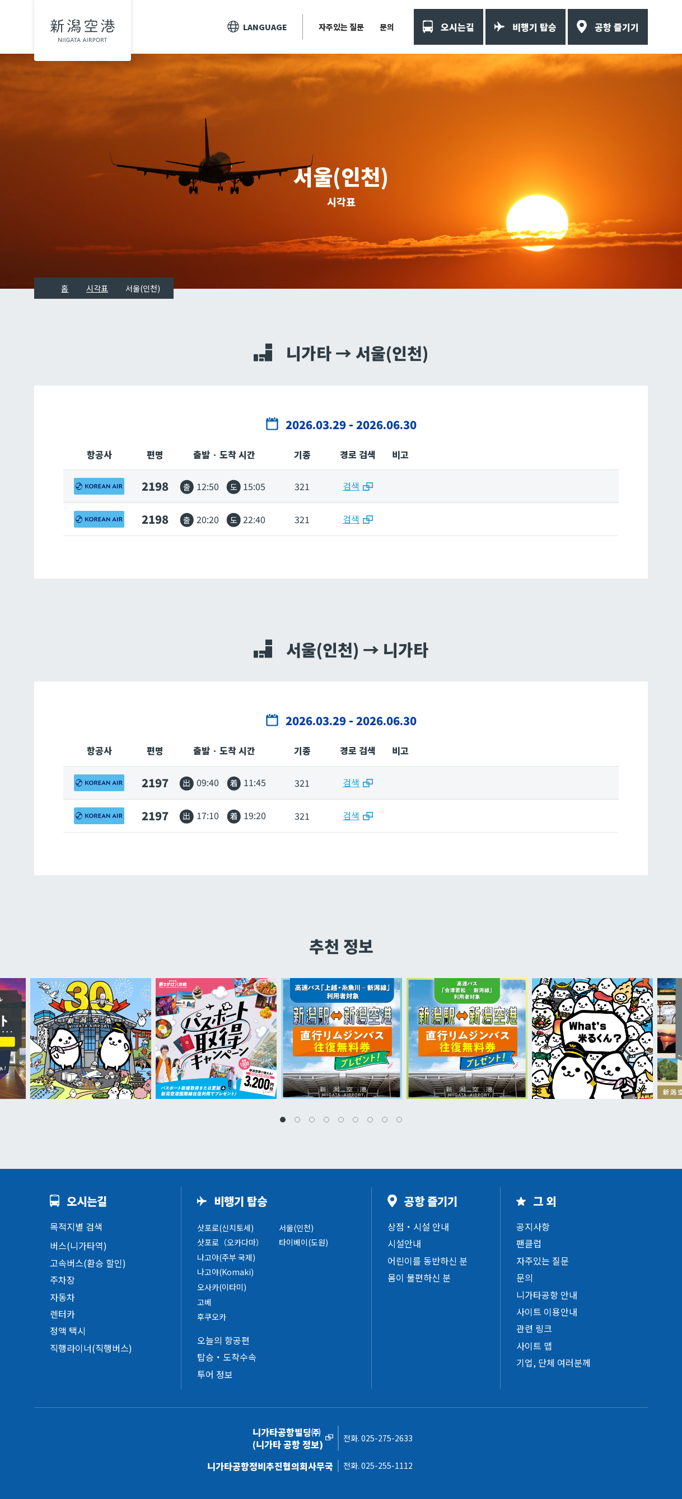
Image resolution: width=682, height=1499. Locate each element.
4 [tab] (326, 1119)
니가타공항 (82, 30)
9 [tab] (399, 1119)
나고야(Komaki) (225, 1271)
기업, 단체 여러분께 (553, 1362)
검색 (351, 485)
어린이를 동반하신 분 (427, 1260)
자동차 (62, 1297)
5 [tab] (341, 1119)
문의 (387, 26)
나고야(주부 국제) (226, 1257)
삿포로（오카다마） (230, 1242)
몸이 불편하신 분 (419, 1277)
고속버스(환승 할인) (88, 1263)
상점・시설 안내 (418, 1226)
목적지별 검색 (76, 1226)
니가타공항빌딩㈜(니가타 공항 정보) (288, 1438)
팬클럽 (528, 1243)
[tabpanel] (341, 1038)
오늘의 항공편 (223, 1340)
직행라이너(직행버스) (91, 1348)
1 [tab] (283, 1119)
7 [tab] (370, 1119)
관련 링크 (534, 1328)
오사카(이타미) (221, 1287)
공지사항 (533, 1226)
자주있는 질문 (341, 26)
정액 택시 (68, 1330)
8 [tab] (384, 1119)
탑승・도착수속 (226, 1357)
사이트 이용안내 (546, 1311)
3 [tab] (312, 1119)
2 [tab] (297, 1119)
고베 (204, 1302)
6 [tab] (355, 1119)
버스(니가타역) (78, 1245)
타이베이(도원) (303, 1242)
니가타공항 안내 (546, 1294)
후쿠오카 (211, 1316)
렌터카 (62, 1314)
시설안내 (404, 1243)
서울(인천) (296, 1227)
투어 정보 (215, 1374)
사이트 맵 (534, 1345)
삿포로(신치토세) (225, 1227)
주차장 (62, 1279)
